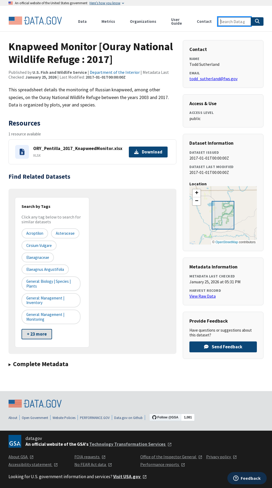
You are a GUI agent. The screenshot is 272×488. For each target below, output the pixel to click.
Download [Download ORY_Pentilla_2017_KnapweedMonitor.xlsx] (148, 152)
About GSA (21, 456)
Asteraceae (65, 233)
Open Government (35, 418)
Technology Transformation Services (130, 444)
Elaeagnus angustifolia (45, 269)
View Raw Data (202, 296)
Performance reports (162, 464)
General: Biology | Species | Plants (48, 283)
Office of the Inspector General (171, 456)
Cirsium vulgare (39, 245)
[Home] (35, 20)
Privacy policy (221, 456)
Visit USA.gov (130, 477)
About (12, 418)
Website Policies (64, 418)
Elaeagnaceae (37, 257)
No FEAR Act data (93, 464)
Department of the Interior (115, 72)
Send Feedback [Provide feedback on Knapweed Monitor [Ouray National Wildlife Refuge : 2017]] (223, 347)
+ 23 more (37, 334)
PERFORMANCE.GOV (95, 418)
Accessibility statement (33, 464)
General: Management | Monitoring (45, 317)
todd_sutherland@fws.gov (213, 78)
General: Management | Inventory (45, 300)
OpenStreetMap (226, 242)
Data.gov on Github (128, 418)
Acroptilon (34, 233)
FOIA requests (90, 456)
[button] (197, 193)
